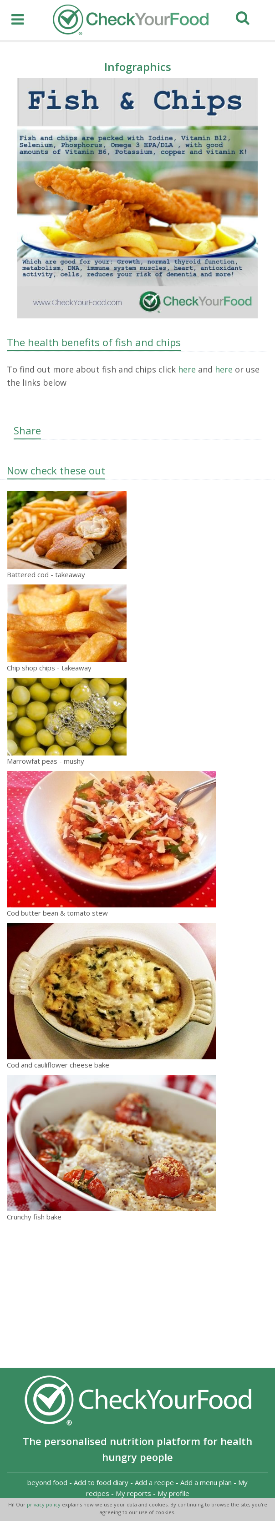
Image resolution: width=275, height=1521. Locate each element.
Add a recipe (154, 1482)
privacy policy (44, 1504)
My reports (133, 1493)
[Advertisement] (137, 1295)
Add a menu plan (206, 1482)
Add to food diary (101, 1482)
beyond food (47, 1482)
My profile (173, 1493)
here (186, 369)
